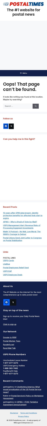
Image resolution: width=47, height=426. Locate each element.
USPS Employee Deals (12, 275)
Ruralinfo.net (8, 345)
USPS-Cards (8, 261)
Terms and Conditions (28, 413)
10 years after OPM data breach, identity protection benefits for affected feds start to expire (22, 215)
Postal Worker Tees (11, 341)
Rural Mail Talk (9, 348)
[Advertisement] (23, 45)
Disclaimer (14, 413)
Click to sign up (9, 324)
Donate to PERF (10, 337)
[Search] (36, 106)
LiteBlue (6, 264)
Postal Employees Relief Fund (16, 268)
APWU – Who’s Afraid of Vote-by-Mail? (20, 222)
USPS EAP (7, 271)
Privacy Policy (23, 416)
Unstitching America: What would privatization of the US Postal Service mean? (22, 389)
